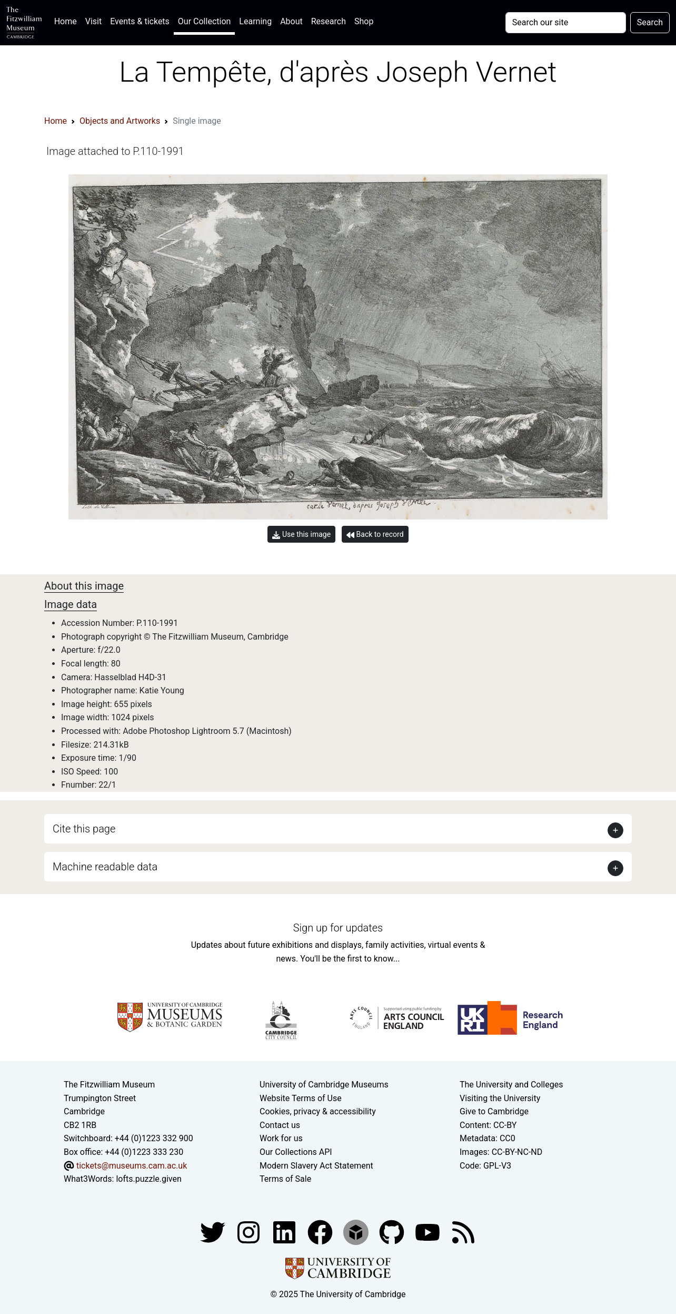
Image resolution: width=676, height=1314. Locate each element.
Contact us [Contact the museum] (280, 1125)
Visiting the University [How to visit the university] (500, 1098)
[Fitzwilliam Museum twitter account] (214, 1232)
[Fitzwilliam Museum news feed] (463, 1232)
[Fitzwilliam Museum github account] (393, 1232)
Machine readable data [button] (105, 866)
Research (328, 21)
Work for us (281, 1138)
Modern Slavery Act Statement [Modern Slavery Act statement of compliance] (316, 1166)
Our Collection (204, 21)
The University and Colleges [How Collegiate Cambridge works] (511, 1085)
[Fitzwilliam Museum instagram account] (249, 1232)
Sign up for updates (338, 927)
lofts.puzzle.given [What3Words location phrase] (148, 1179)
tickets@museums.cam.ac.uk (131, 1166)
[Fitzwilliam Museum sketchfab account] (357, 1232)
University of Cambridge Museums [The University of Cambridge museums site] (324, 1085)
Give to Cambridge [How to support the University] (494, 1111)
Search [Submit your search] (650, 22)
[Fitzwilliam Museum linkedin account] (321, 1232)
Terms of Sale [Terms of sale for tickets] (285, 1179)
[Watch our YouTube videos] (428, 1232)
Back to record (374, 534)
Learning (255, 21)
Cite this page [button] (84, 828)
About (291, 21)
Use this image (301, 534)
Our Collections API (296, 1152)
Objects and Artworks (119, 121)
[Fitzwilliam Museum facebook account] (285, 1232)
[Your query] (565, 22)
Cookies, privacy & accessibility (318, 1111)
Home (67, 20)
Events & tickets (140, 21)
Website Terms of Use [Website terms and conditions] (301, 1098)
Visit (93, 21)
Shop (363, 21)
